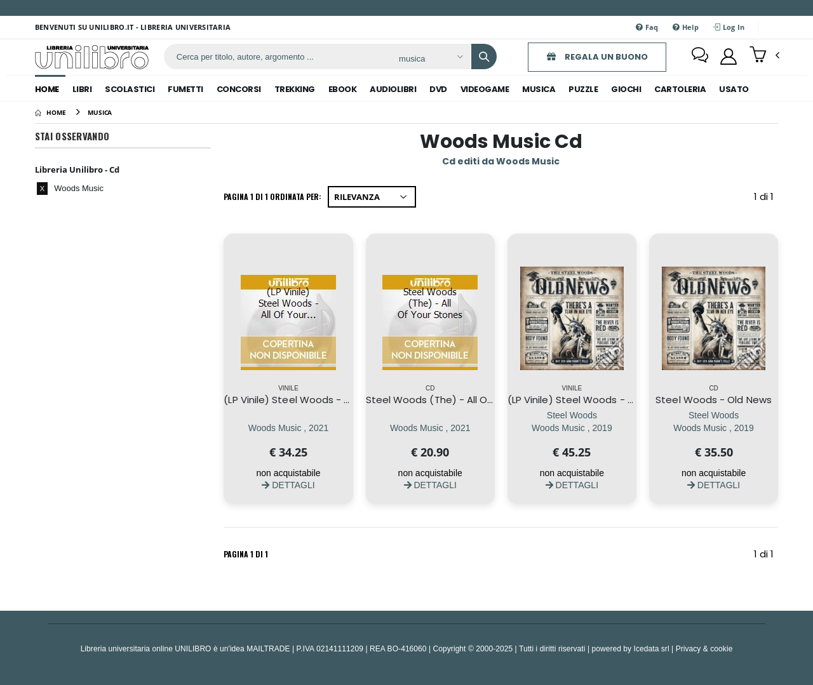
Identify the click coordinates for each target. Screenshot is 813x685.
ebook (342, 89)
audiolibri (393, 89)
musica (538, 89)
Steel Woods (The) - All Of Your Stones (459, 399)
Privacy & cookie (704, 648)
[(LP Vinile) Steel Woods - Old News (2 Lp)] (572, 427)
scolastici (129, 89)
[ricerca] (276, 56)
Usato (734, 89)
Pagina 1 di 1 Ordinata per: (272, 196)
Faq (647, 27)
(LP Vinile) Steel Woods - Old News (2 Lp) (604, 399)
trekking (294, 89)
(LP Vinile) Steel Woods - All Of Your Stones (326, 399)
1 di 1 (766, 199)
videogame (484, 89)
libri (82, 89)
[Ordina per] (372, 197)
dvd (438, 89)
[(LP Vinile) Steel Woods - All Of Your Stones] (288, 427)
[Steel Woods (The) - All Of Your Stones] (430, 427)
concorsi (239, 89)
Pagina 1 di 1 (246, 554)
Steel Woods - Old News (713, 399)
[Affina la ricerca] (430, 58)
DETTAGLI (288, 485)
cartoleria (680, 89)
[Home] (50, 112)
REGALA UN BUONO (597, 57)
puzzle (583, 89)
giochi (626, 89)
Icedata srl (651, 648)
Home (47, 89)
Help (686, 27)
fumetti (185, 89)
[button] (764, 56)
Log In (728, 27)
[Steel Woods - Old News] (713, 427)
